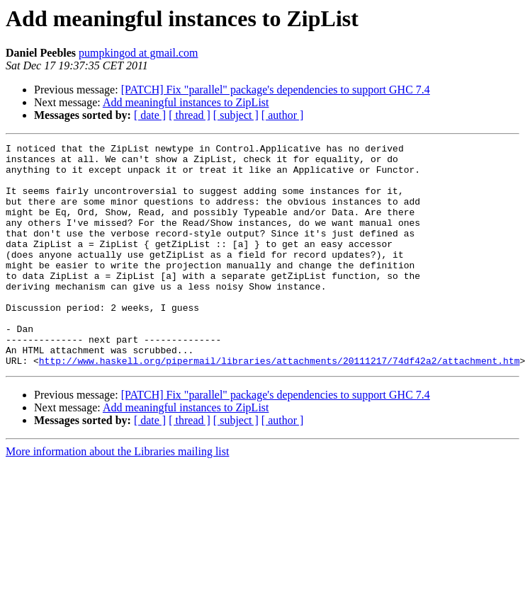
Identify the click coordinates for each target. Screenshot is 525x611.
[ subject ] (236, 115)
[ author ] (282, 115)
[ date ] (150, 115)
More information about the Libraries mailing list (117, 496)
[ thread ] (189, 115)
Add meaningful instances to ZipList (186, 102)
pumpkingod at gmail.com (138, 53)
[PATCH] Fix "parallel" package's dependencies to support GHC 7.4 (275, 90)
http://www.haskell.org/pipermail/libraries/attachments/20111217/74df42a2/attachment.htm (279, 405)
